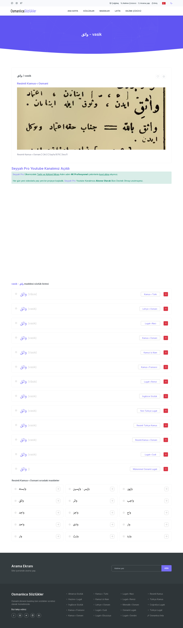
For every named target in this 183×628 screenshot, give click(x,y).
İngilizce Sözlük (149, 396)
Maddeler (105, 11)
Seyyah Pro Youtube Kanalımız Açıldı (40, 168)
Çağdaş (114, 3)
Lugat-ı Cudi (150, 454)
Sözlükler (88, 11)
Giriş (154, 3)
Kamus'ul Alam (150, 352)
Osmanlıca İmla (155, 615)
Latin (117, 11)
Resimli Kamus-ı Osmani (32, 83)
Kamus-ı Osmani (149, 338)
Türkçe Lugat (154, 610)
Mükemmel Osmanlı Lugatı (145, 469)
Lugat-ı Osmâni (128, 615)
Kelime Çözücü (128, 3)
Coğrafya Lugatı (156, 604)
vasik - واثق (17, 283)
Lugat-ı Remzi (150, 381)
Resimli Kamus (155, 594)
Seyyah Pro (18, 174)
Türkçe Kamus (155, 599)
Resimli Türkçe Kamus (147, 425)
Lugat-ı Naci (150, 323)
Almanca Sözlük (74, 594)
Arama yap (144, 3)
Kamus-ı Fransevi (149, 367)
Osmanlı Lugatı (128, 610)
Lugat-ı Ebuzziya (102, 615)
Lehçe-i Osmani (150, 309)
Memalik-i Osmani (129, 604)
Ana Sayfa (73, 11)
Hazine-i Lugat (74, 599)
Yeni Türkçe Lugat (148, 411)
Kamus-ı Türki (150, 294)
